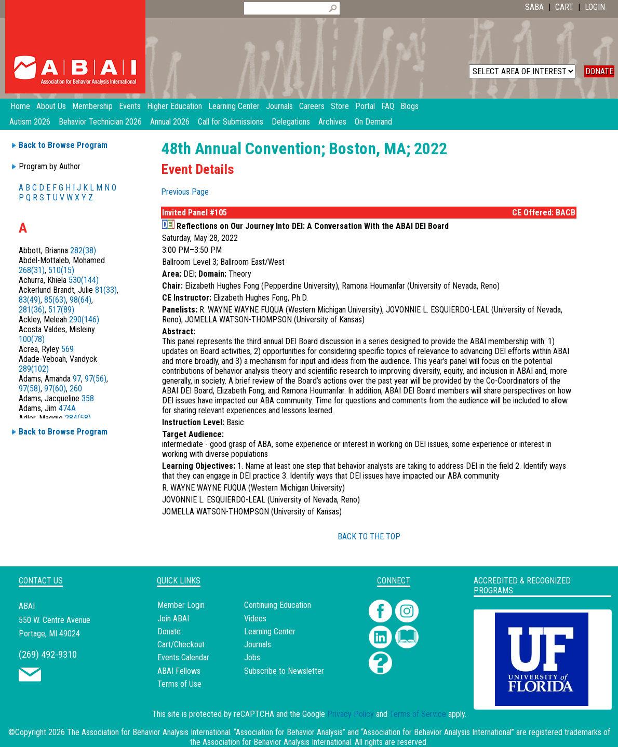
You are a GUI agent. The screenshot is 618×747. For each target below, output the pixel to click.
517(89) (61, 310)
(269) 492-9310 (48, 654)
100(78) (32, 339)
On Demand (373, 122)
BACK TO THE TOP (369, 536)
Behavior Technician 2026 (100, 122)
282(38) (83, 250)
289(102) (34, 369)
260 (76, 388)
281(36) (32, 310)
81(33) (106, 290)
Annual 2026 (170, 122)
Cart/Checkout (181, 644)
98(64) (80, 300)
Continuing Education (277, 605)
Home (20, 106)
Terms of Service (417, 714)
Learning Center (269, 631)
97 (77, 379)
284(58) (78, 418)
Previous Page (185, 192)
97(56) (95, 379)
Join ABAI (173, 618)
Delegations (291, 122)
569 (67, 349)
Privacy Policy (350, 714)
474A (67, 408)
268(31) (32, 270)
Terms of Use (179, 684)
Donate (169, 631)
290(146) (84, 319)
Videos (255, 618)
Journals (257, 644)
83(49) (30, 300)
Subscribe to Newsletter (284, 671)
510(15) (61, 270)
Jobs (252, 657)
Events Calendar (183, 657)
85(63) (55, 300)
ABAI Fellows (178, 671)
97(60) (55, 388)
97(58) (30, 388)
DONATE (599, 71)
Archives (332, 122)
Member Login (181, 605)
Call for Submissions (230, 122)
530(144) (84, 280)
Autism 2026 (29, 122)
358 (88, 398)
